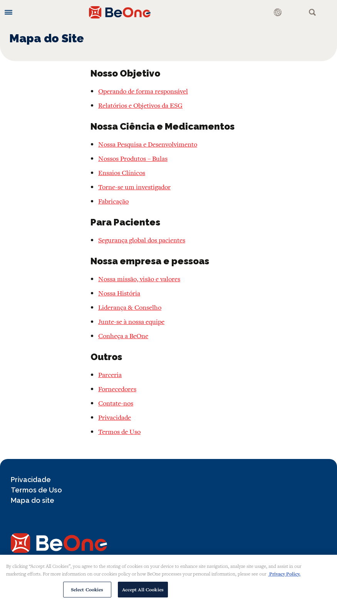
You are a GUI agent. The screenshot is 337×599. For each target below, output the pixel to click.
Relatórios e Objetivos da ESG (140, 105)
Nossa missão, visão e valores (139, 278)
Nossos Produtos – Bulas (133, 158)
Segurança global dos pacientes (141, 239)
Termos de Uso (119, 431)
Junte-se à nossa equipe (131, 321)
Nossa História (119, 293)
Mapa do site (32, 500)
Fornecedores (117, 388)
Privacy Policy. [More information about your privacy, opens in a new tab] (284, 577)
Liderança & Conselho (129, 307)
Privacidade (114, 417)
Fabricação (113, 201)
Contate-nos (115, 403)
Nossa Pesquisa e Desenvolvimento (147, 144)
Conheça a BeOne (123, 335)
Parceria (110, 374)
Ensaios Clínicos (121, 172)
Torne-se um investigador (134, 186)
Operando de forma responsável (143, 91)
